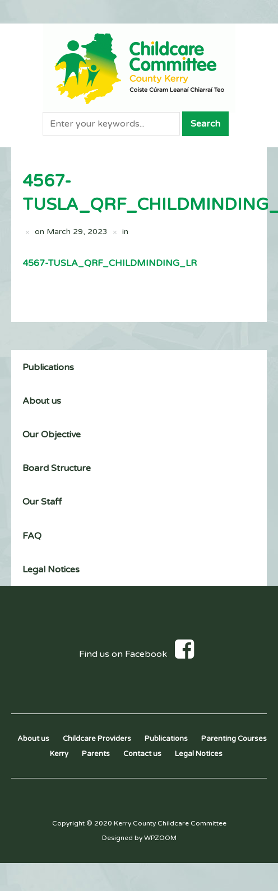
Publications (48, 367)
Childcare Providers (97, 738)
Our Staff (42, 501)
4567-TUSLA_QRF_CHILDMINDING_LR (109, 263)
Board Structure (56, 468)
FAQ (31, 536)
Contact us (142, 753)
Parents (96, 753)
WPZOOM (160, 838)
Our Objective (51, 434)
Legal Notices (51, 569)
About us (41, 401)
